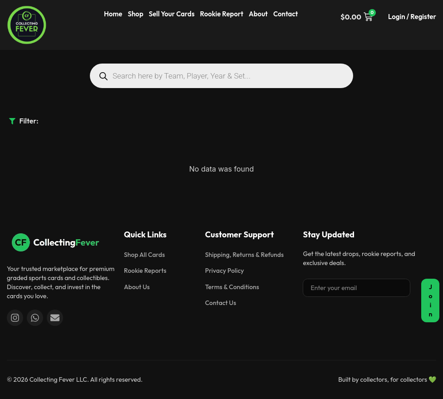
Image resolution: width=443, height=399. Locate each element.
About (258, 14)
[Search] (103, 76)
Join (430, 300)
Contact (285, 14)
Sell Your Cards (172, 14)
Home (113, 14)
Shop (135, 14)
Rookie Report (221, 14)
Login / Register (412, 16)
